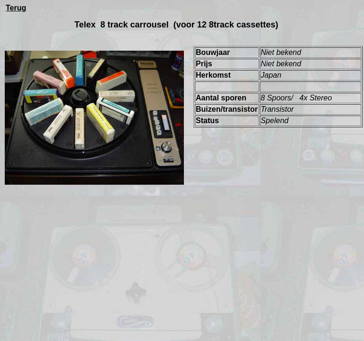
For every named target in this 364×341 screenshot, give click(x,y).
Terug (16, 8)
